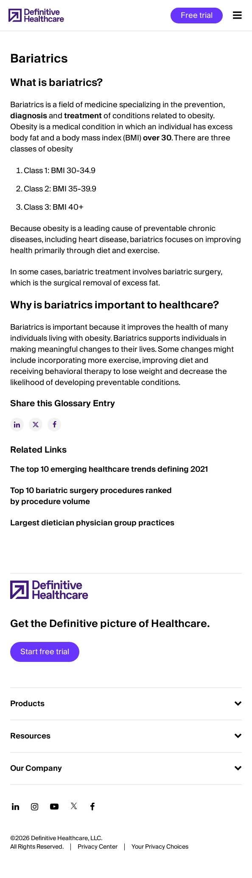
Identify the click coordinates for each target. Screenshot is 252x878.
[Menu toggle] (237, 15)
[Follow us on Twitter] (74, 806)
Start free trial (44, 651)
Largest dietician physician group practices (92, 523)
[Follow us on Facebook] (92, 806)
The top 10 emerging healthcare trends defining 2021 (110, 469)
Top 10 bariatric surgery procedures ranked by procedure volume (91, 496)
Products (27, 703)
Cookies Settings (160, 847)
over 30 (157, 138)
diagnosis (29, 116)
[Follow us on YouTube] (54, 806)
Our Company (36, 768)
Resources (30, 736)
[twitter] (35, 424)
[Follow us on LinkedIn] (15, 806)
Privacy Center (98, 847)
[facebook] (54, 424)
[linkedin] (17, 424)
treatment (84, 116)
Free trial (197, 15)
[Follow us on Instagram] (34, 806)
